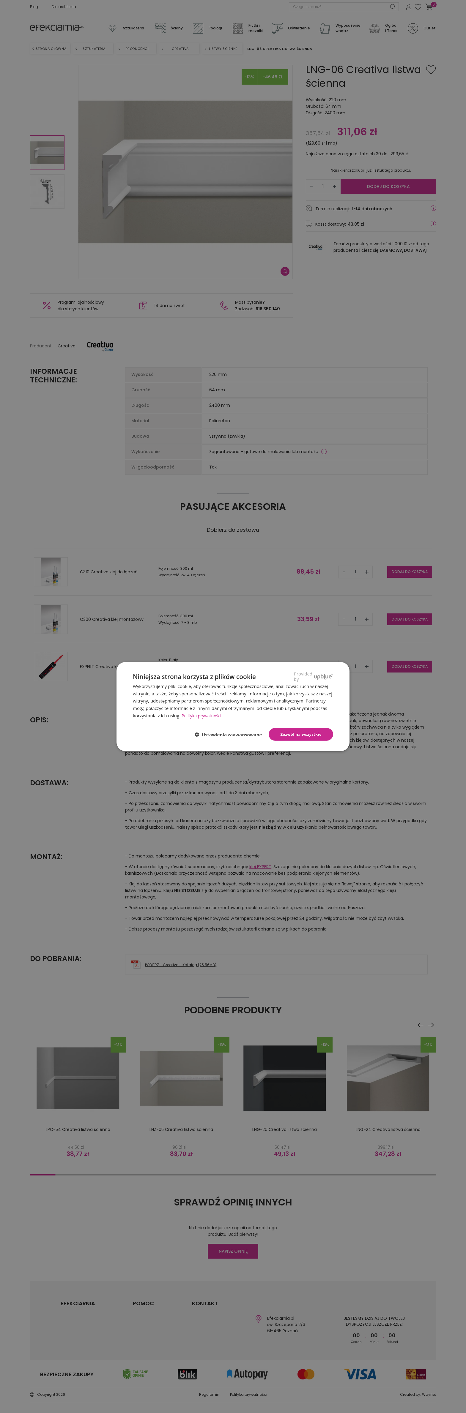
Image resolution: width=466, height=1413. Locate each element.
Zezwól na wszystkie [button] (301, 734)
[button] (231, 734)
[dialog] (233, 706)
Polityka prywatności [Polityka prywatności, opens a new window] (203, 715)
